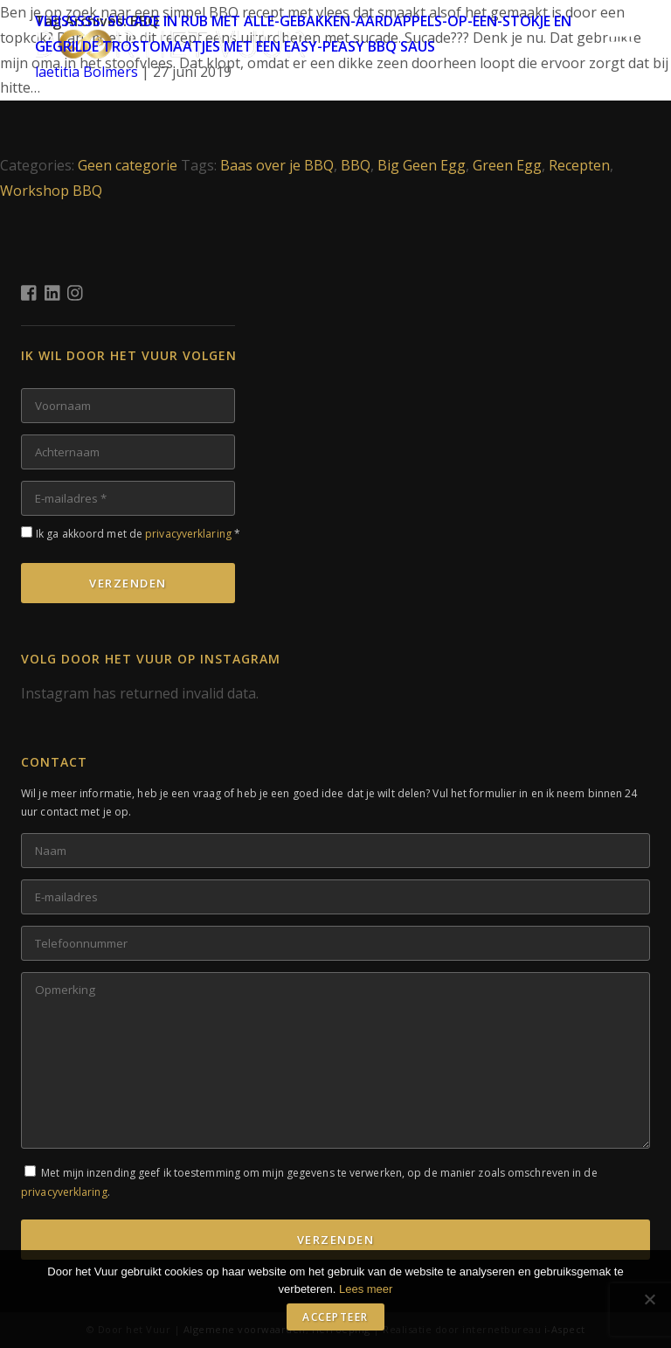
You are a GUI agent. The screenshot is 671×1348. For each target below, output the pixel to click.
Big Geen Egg (421, 165)
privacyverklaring (188, 533)
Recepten (579, 165)
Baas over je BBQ (277, 165)
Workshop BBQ (51, 190)
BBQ (355, 165)
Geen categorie (127, 165)
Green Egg (507, 165)
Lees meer (365, 1289)
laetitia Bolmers (86, 71)
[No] (649, 1299)
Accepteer (335, 1317)
